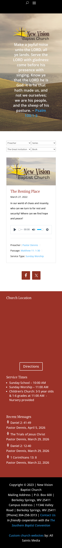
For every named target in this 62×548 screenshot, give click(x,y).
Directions (31, 366)
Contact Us (48, 515)
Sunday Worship (35, 256)
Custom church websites (26, 535)
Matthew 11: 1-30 (30, 250)
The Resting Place (25, 191)
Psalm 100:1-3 (35, 113)
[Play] (15, 229)
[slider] (20, 229)
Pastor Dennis (30, 245)
